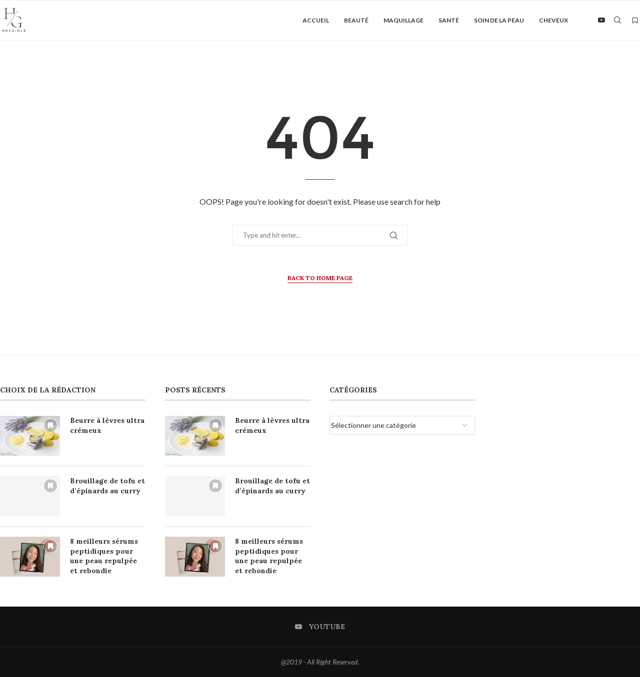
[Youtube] (601, 20)
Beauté (356, 20)
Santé (448, 20)
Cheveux (553, 20)
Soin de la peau (499, 20)
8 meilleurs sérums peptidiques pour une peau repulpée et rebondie (104, 556)
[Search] (617, 20)
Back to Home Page (320, 278)
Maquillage (404, 20)
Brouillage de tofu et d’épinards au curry (107, 485)
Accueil (315, 20)
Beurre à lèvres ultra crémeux (107, 425)
